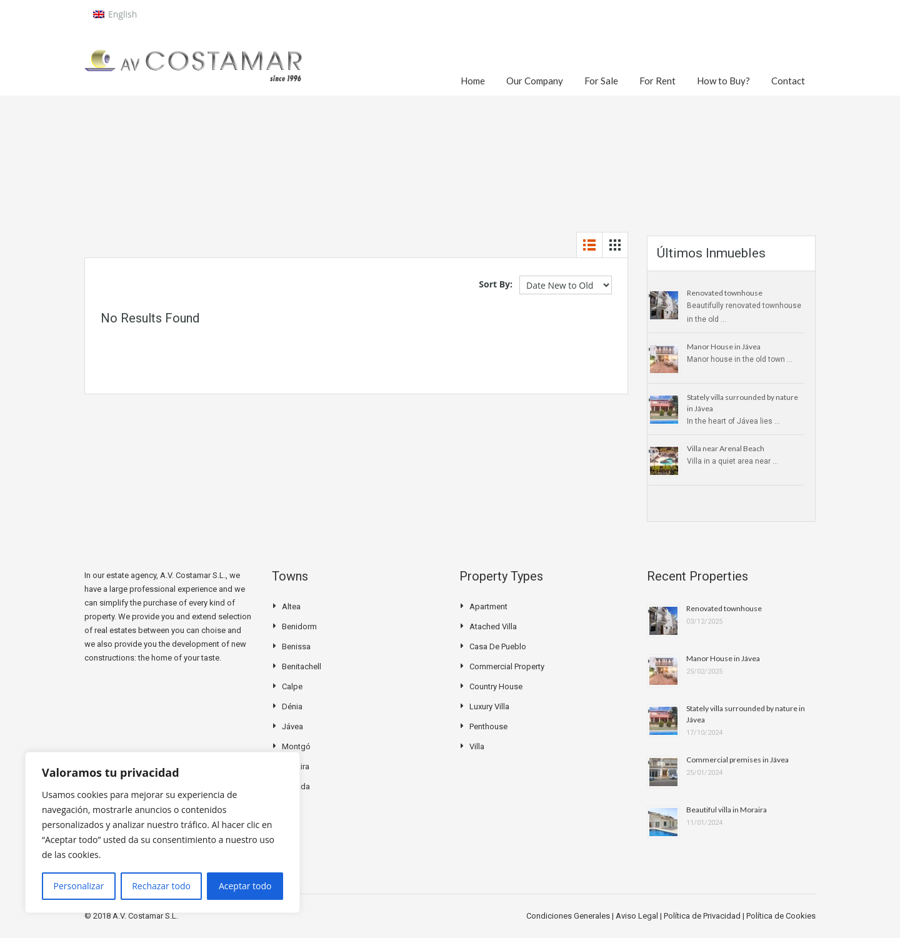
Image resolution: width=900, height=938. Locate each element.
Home (473, 80)
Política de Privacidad (703, 916)
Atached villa (493, 626)
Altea (291, 606)
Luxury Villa (489, 706)
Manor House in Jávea (724, 346)
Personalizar (79, 886)
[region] (162, 832)
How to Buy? (723, 80)
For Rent (657, 80)
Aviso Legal (638, 916)
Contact (788, 80)
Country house (495, 686)
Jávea (292, 726)
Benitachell (301, 666)
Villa (476, 746)
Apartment (488, 606)
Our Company (534, 80)
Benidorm (299, 626)
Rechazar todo (161, 886)
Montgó (296, 746)
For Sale (601, 80)
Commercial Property (506, 666)
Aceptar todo (245, 886)
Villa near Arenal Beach (725, 448)
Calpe (292, 686)
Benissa (296, 646)
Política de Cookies (781, 916)
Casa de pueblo (497, 646)
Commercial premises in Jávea (737, 759)
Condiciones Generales (569, 916)
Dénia (292, 706)
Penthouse (488, 726)
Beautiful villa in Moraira (726, 809)
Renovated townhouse (724, 292)
